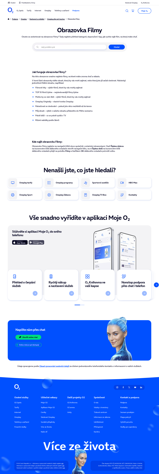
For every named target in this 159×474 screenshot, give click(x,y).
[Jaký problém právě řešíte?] (70, 47)
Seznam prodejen (127, 412)
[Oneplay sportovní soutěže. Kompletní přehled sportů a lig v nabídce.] (98, 183)
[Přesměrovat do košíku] (133, 11)
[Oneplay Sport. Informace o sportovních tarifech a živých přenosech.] (25, 195)
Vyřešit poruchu (126, 422)
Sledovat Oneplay (131, 3)
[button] (143, 11)
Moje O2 (44, 402)
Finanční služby (20, 427)
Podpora (75, 10)
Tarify (29, 10)
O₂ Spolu (20, 10)
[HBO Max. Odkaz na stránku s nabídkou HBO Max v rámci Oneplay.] (134, 183)
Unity (69, 412)
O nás (96, 402)
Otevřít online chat (28, 337)
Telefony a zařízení (61, 10)
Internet (38, 10)
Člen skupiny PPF (107, 463)
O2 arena (71, 407)
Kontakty (124, 407)
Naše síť (44, 432)
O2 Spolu (17, 402)
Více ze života (46, 427)
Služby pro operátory (128, 427)
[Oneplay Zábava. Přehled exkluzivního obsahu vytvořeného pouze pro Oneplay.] (61, 195)
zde (62, 463)
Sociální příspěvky (48, 422)
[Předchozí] (2, 285)
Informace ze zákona (102, 417)
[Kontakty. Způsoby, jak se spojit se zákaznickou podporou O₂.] (134, 195)
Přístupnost (98, 427)
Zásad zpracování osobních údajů (54, 366)
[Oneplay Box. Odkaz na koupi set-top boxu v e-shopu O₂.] (98, 195)
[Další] (156, 285)
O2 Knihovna (72, 402)
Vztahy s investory (101, 407)
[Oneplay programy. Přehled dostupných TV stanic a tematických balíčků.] (61, 183)
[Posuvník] (79, 305)
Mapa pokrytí (125, 417)
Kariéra (97, 432)
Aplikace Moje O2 (48, 407)
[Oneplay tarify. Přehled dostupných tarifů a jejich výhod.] (25, 183)
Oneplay (47, 10)
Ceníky (43, 412)
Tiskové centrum (100, 412)
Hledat (117, 47)
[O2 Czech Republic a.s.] (10, 11)
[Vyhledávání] (127, 11)
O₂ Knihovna (145, 3)
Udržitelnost (98, 422)
